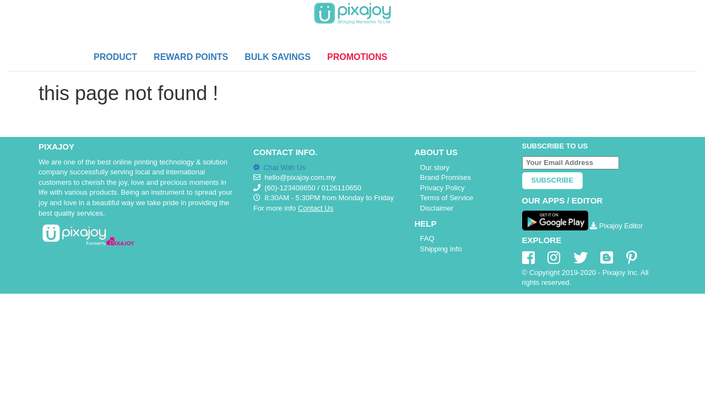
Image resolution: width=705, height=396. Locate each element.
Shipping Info (441, 249)
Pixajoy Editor (616, 226)
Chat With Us (279, 167)
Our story (434, 167)
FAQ (427, 238)
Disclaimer (437, 208)
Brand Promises (445, 177)
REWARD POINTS (191, 57)
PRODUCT (115, 57)
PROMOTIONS (357, 57)
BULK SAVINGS (278, 57)
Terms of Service (447, 198)
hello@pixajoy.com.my (299, 177)
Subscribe (553, 180)
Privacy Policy (442, 188)
